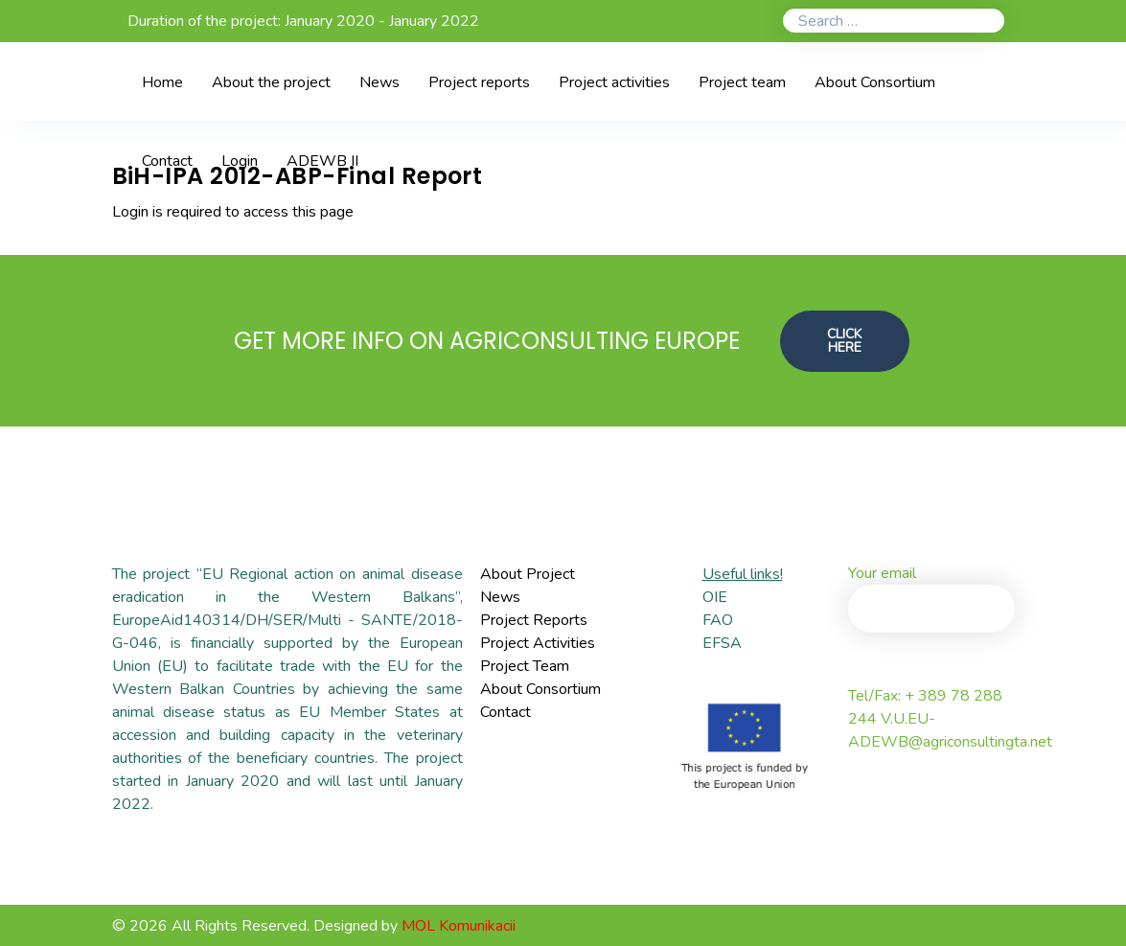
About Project (527, 574)
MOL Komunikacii (459, 925)
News (500, 597)
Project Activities (537, 643)
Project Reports (533, 620)
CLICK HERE (845, 340)
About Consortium (540, 689)
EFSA (722, 643)
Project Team (524, 666)
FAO (717, 620)
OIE (714, 597)
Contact (505, 712)
